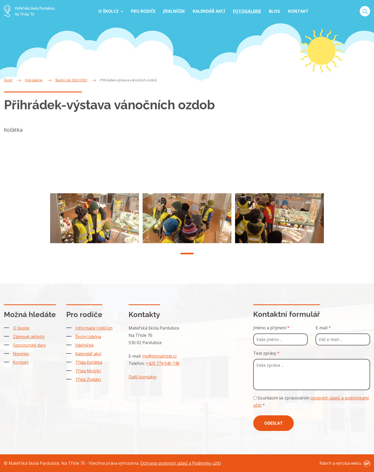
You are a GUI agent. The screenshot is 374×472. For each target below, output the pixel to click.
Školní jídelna (88, 336)
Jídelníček (84, 345)
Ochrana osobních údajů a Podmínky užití (180, 463)
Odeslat (273, 423)
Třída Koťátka (88, 362)
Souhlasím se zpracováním (311, 401)
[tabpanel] (94, 223)
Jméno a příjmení (271, 328)
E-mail (323, 328)
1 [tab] (187, 259)
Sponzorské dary (29, 345)
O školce (21, 328)
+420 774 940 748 (162, 363)
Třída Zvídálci (88, 379)
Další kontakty (143, 377)
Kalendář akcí (88, 354)
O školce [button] (108, 11)
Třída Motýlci (88, 371)
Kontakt (21, 362)
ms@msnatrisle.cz (159, 356)
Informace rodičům (93, 328)
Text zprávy (266, 353)
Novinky (21, 354)
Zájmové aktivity (29, 336)
